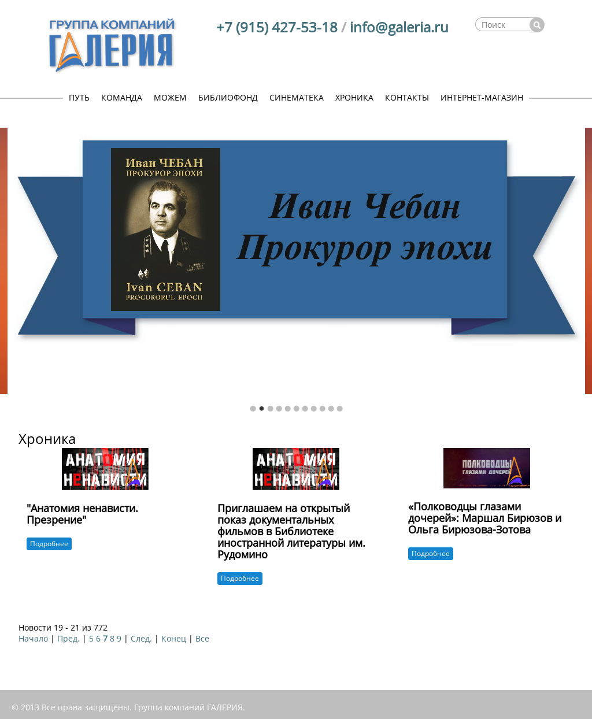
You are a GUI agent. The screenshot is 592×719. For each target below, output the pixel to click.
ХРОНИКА (354, 97)
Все (202, 638)
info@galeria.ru (399, 26)
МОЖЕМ (170, 97)
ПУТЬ (79, 97)
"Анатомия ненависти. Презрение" (82, 514)
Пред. (68, 638)
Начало (33, 638)
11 (339, 409)
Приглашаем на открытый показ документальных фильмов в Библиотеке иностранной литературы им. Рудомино (291, 531)
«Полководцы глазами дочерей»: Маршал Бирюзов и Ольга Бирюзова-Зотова (484, 517)
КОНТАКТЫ (407, 97)
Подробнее (49, 543)
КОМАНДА (121, 97)
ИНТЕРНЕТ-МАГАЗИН (482, 97)
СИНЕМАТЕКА (296, 97)
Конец (173, 638)
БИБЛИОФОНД (228, 97)
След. (141, 638)
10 (331, 409)
